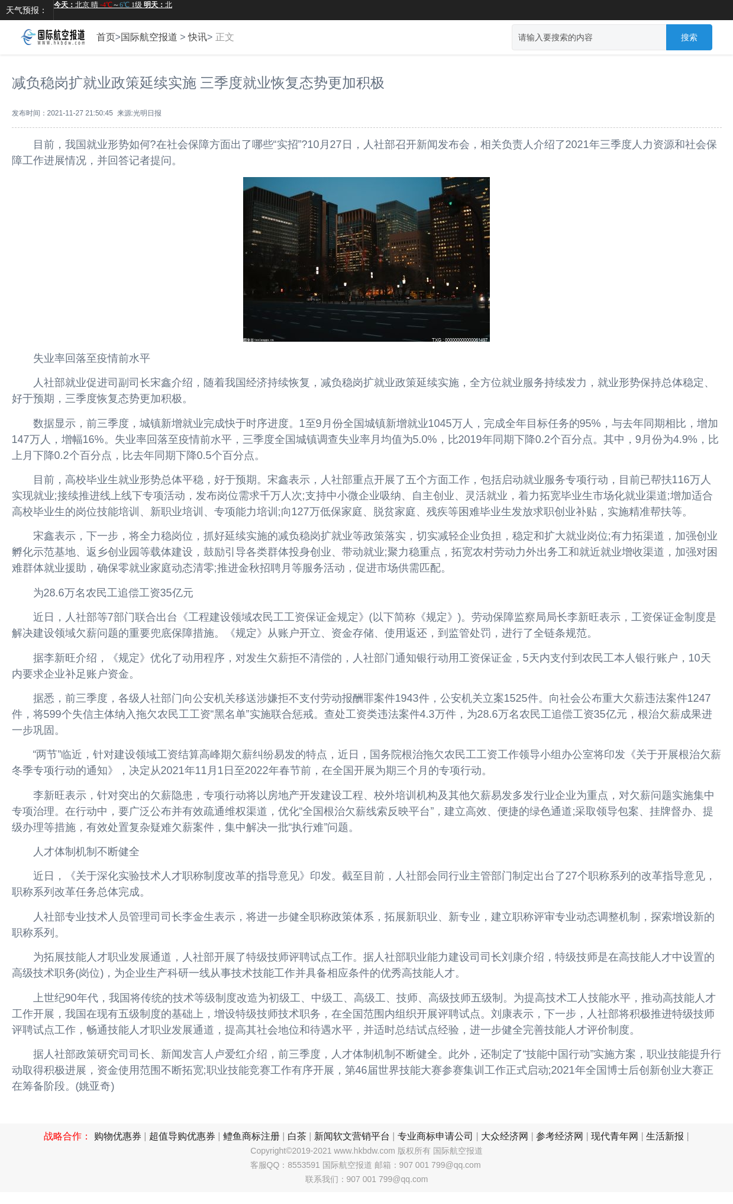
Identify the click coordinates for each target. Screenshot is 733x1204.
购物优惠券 (117, 1136)
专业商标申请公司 (435, 1136)
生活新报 (665, 1136)
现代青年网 (614, 1136)
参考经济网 (559, 1136)
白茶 (297, 1136)
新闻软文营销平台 (352, 1136)
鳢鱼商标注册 (251, 1136)
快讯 (197, 37)
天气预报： (26, 10)
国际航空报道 (149, 37)
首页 (105, 37)
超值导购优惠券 (182, 1136)
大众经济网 (504, 1136)
